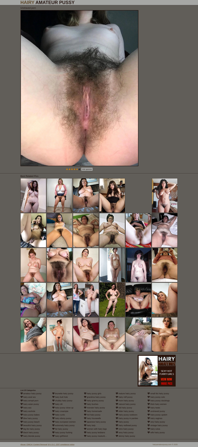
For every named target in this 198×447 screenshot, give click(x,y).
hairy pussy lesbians (94, 432)
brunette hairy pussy (62, 393)
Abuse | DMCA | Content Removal (33, 444)
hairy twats (154, 408)
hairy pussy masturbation (96, 436)
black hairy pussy (29, 432)
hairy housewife (92, 418)
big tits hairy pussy (30, 429)
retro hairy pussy (125, 429)
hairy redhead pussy (126, 425)
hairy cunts (58, 415)
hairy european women (64, 422)
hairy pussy (122, 422)
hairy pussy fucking (62, 432)
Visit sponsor (87, 169)
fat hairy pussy (60, 429)
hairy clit (57, 404)
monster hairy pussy (94, 408)
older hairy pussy (125, 411)
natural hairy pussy (126, 404)
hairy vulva (154, 429)
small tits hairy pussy (158, 393)
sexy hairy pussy (125, 432)
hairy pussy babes (30, 415)
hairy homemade (93, 411)
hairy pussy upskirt (157, 415)
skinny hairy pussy (125, 436)
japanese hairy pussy (95, 422)
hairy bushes (91, 404)
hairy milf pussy (124, 397)
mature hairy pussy (126, 393)
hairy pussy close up (62, 408)
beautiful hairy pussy (31, 425)
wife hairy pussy (156, 432)
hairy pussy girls (92, 393)
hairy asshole (27, 411)
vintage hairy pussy (158, 425)
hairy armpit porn (29, 401)
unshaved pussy (156, 411)
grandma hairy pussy (95, 397)
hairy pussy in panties (127, 418)
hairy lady (90, 425)
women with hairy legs (95, 429)
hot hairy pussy (92, 415)
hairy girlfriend (60, 436)
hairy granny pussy (94, 401)
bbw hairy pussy (29, 418)
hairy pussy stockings (159, 401)
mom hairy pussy (125, 401)
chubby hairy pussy (62, 401)
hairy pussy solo (156, 397)
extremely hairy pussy (63, 425)
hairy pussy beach (30, 422)
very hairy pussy (156, 422)
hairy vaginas (155, 418)
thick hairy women (157, 404)
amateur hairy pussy (31, 393)
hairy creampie (60, 411)
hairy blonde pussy (30, 436)
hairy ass (25, 408)
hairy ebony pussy (61, 418)
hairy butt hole (60, 397)
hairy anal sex (28, 397)
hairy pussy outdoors (126, 415)
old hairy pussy (124, 408)
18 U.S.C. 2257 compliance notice (61, 444)
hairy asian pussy (29, 404)
